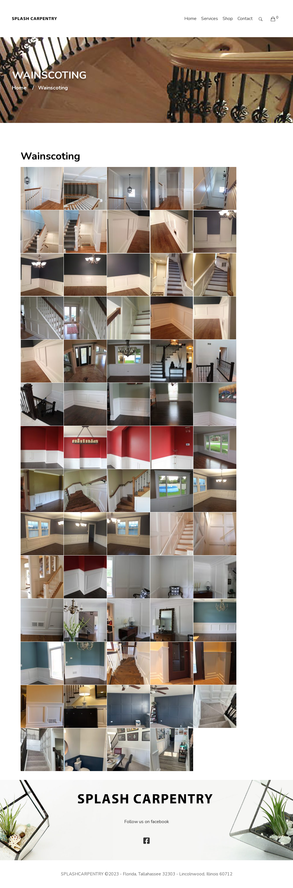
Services (209, 18)
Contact (245, 18)
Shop (228, 18)
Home (190, 18)
